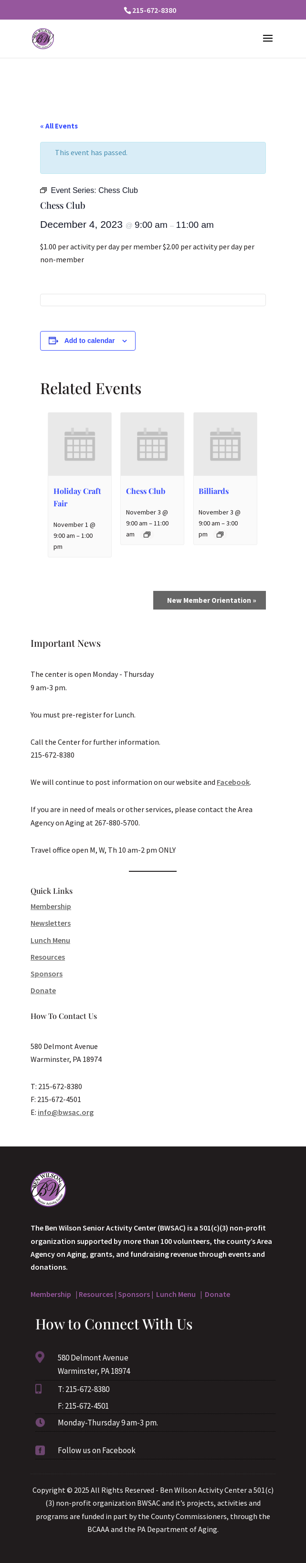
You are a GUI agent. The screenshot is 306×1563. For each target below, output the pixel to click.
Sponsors (47, 973)
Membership (51, 906)
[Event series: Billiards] (220, 534)
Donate (43, 990)
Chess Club (145, 491)
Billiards (214, 491)
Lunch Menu (50, 940)
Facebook (233, 782)
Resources (48, 957)
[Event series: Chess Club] (147, 534)
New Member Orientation (211, 600)
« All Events (59, 125)
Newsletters (51, 923)
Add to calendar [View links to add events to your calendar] (89, 340)
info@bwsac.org (66, 1112)
